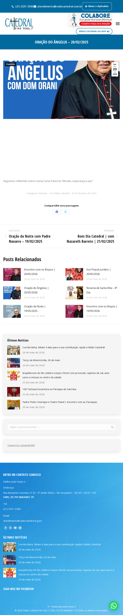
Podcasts (10, 64)
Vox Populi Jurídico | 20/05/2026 (98, 272)
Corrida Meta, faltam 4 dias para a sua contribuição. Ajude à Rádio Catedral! (63, 347)
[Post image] (12, 274)
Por (59, 193)
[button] (114, 606)
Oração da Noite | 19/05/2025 (35, 309)
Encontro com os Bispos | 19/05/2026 (101, 309)
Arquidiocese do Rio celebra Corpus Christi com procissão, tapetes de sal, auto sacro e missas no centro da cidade (65, 375)
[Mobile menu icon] (118, 24)
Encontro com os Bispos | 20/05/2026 (39, 272)
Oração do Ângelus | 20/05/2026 (36, 290)
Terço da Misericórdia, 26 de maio (41, 360)
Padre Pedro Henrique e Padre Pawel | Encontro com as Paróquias (59, 402)
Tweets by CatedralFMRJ (21, 445)
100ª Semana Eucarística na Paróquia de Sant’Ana (49, 389)
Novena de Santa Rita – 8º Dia (101, 290)
